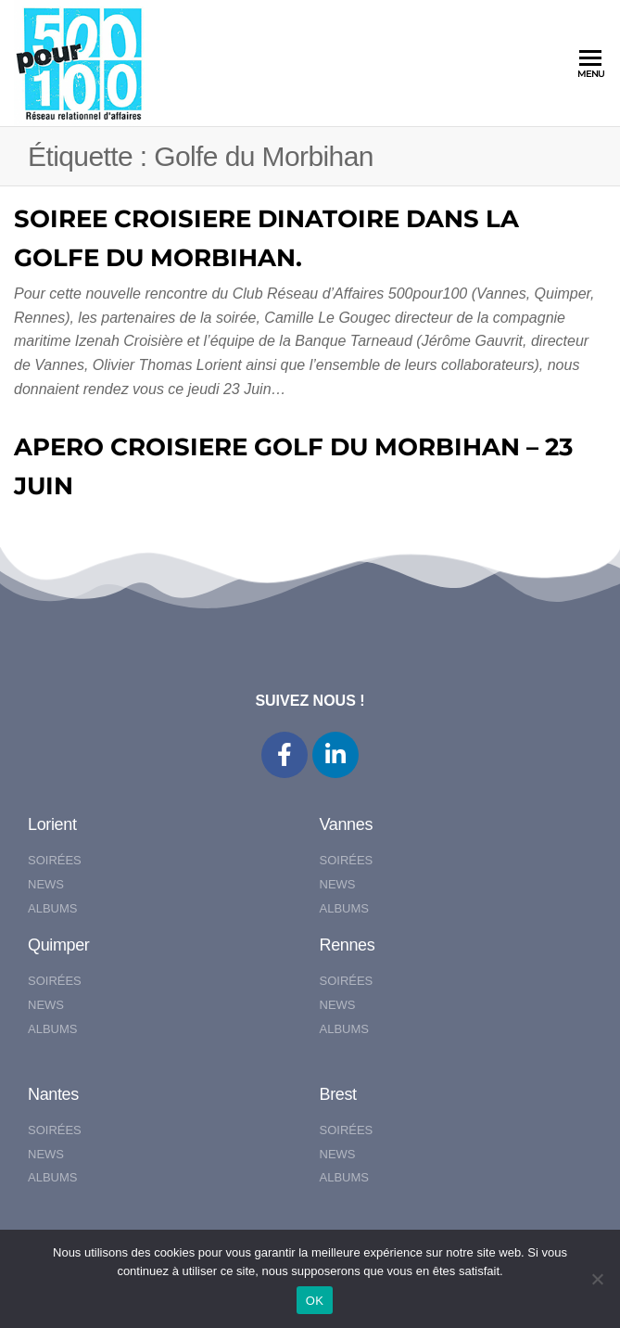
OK (314, 1301)
